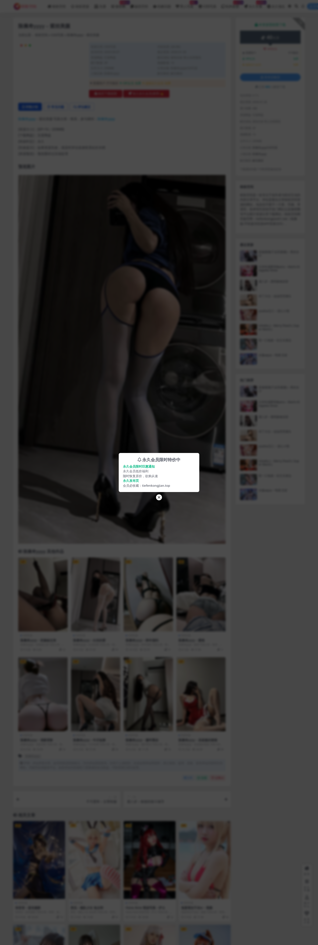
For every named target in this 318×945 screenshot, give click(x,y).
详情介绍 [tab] (30, 107)
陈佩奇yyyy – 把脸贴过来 (38, 640)
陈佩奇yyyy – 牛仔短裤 (89, 740)
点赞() (217, 777)
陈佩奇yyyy (111, 73)
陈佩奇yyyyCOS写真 (184, 68)
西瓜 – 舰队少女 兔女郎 (87, 908)
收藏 (202, 777)
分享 (188, 777)
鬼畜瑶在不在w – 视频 (196, 908)
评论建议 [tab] (82, 107)
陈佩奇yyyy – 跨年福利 (142, 640)
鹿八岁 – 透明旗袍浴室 (273, 281)
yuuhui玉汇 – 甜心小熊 (274, 311)
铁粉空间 (41, 35)
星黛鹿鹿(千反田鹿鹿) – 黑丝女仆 (279, 253)
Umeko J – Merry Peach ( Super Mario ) (279, 327)
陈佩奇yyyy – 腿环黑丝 (142, 740)
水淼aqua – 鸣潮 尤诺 (273, 355)
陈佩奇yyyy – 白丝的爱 (89, 640)
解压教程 (177, 73)
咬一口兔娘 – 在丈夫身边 (275, 340)
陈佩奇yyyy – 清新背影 (36, 740)
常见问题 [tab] (55, 107)
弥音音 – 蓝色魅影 (28, 908)
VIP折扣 (270, 49)
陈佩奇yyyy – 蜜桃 (192, 640)
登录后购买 (270, 77)
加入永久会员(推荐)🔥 (146, 93)
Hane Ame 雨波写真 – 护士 (145, 908)
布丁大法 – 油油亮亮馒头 (275, 296)
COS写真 (57, 35)
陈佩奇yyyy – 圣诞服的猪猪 (198, 740)
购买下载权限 (105, 93)
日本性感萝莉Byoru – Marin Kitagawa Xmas (279, 268)
